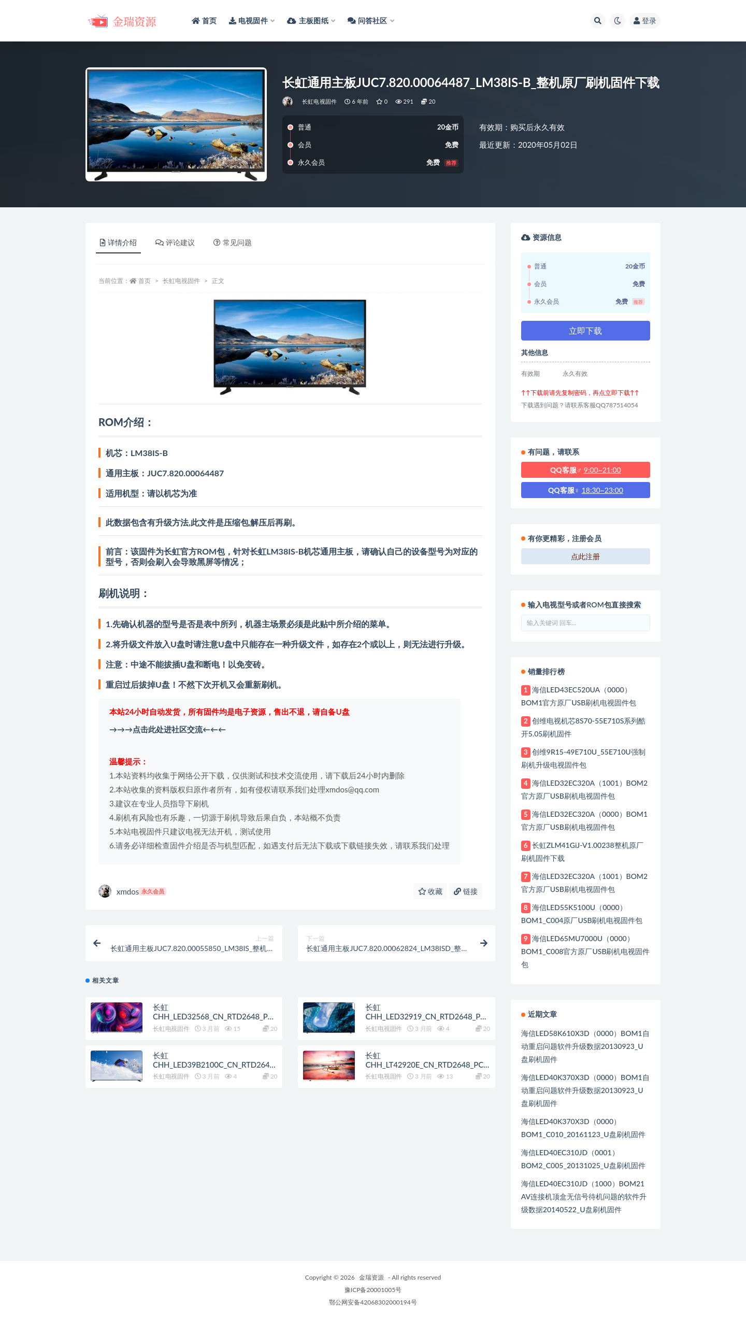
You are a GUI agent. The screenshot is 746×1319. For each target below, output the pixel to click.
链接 (466, 891)
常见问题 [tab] (232, 242)
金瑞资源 (371, 1277)
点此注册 (585, 556)
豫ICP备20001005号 (373, 1290)
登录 (645, 20)
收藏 (430, 891)
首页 (144, 281)
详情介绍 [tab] (118, 242)
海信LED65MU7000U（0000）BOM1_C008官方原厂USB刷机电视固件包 (585, 951)
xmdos (132, 891)
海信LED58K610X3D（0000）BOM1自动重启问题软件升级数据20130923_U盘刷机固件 (585, 1046)
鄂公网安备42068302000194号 (373, 1302)
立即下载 (585, 330)
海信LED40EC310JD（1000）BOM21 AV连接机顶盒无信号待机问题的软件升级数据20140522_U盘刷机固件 (584, 1196)
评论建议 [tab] (175, 242)
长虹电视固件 (319, 101)
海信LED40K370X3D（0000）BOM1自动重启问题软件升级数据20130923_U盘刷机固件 (585, 1090)
